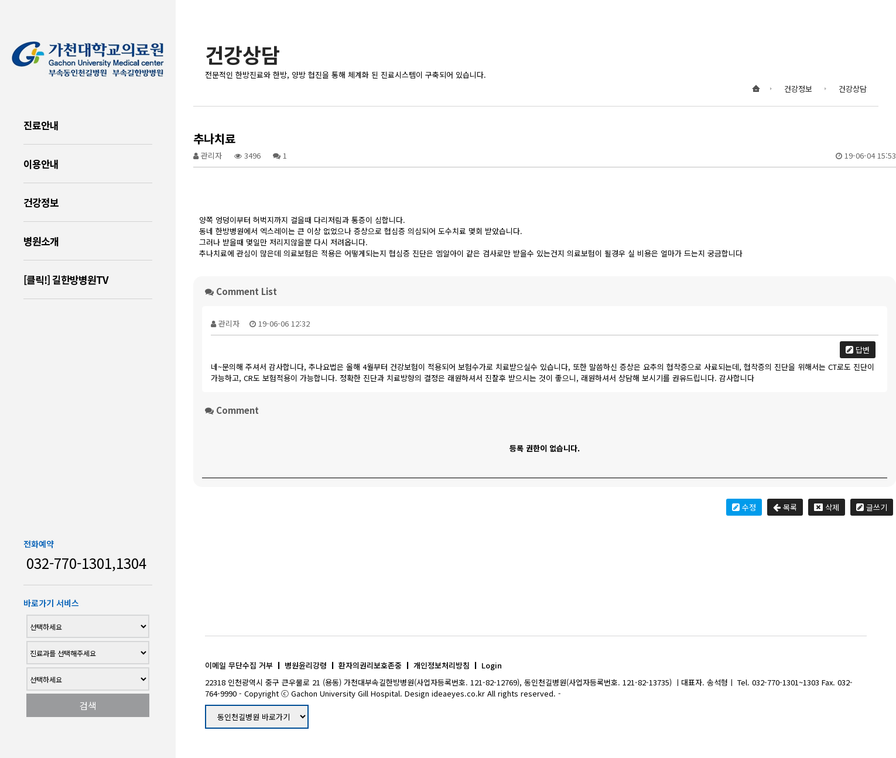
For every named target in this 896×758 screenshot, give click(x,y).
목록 (785, 507)
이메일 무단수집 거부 (239, 665)
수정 (744, 507)
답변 (858, 349)
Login (491, 665)
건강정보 (41, 202)
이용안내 (41, 163)
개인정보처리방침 (441, 665)
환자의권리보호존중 (370, 665)
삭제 (826, 507)
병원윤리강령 (306, 665)
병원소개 (41, 241)
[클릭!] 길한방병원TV (65, 279)
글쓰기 (871, 507)
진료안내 (41, 125)
